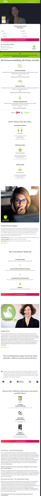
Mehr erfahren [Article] (5, 242)
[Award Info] (20, 399)
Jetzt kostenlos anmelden (20, 293)
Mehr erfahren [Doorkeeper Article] (9, 463)
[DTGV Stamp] (4, 19)
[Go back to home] (5, 1)
